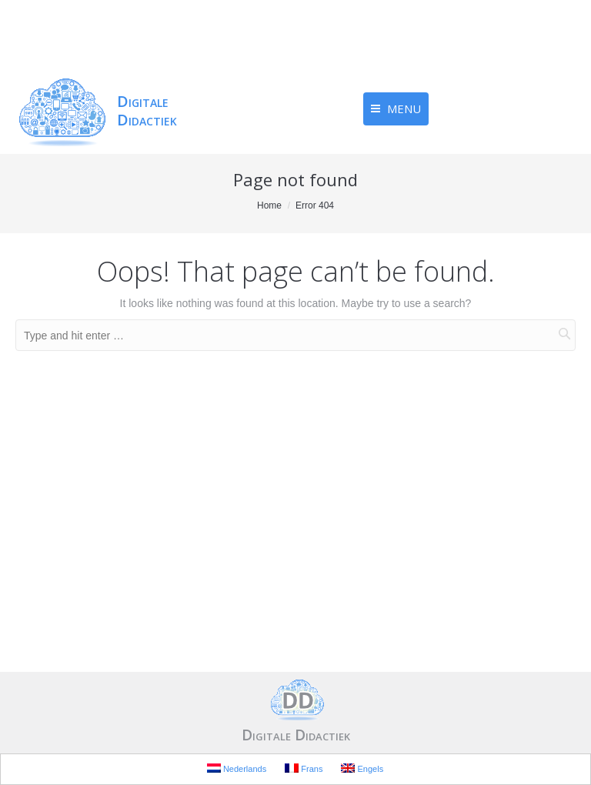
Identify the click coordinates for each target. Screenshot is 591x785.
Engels (362, 768)
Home (269, 205)
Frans (303, 768)
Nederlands (236, 768)
